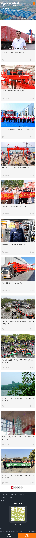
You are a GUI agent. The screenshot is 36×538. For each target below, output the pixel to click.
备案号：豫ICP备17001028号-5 (28, 531)
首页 (28, 18)
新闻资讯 (33, 18)
